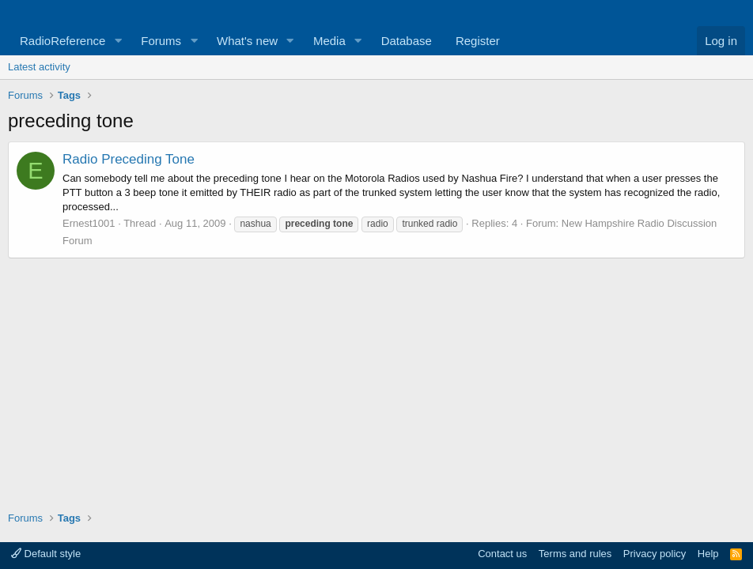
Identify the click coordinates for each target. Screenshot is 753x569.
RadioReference (62, 40)
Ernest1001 (88, 223)
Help (708, 554)
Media (329, 40)
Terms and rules (575, 554)
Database (406, 40)
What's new (247, 40)
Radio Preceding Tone (128, 159)
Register (478, 40)
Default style (46, 554)
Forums (161, 40)
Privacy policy (654, 554)
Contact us (502, 554)
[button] (118, 40)
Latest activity (39, 67)
